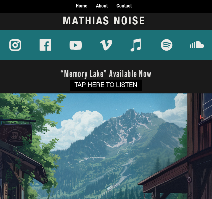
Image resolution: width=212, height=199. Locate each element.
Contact (124, 6)
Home (81, 6)
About (102, 6)
